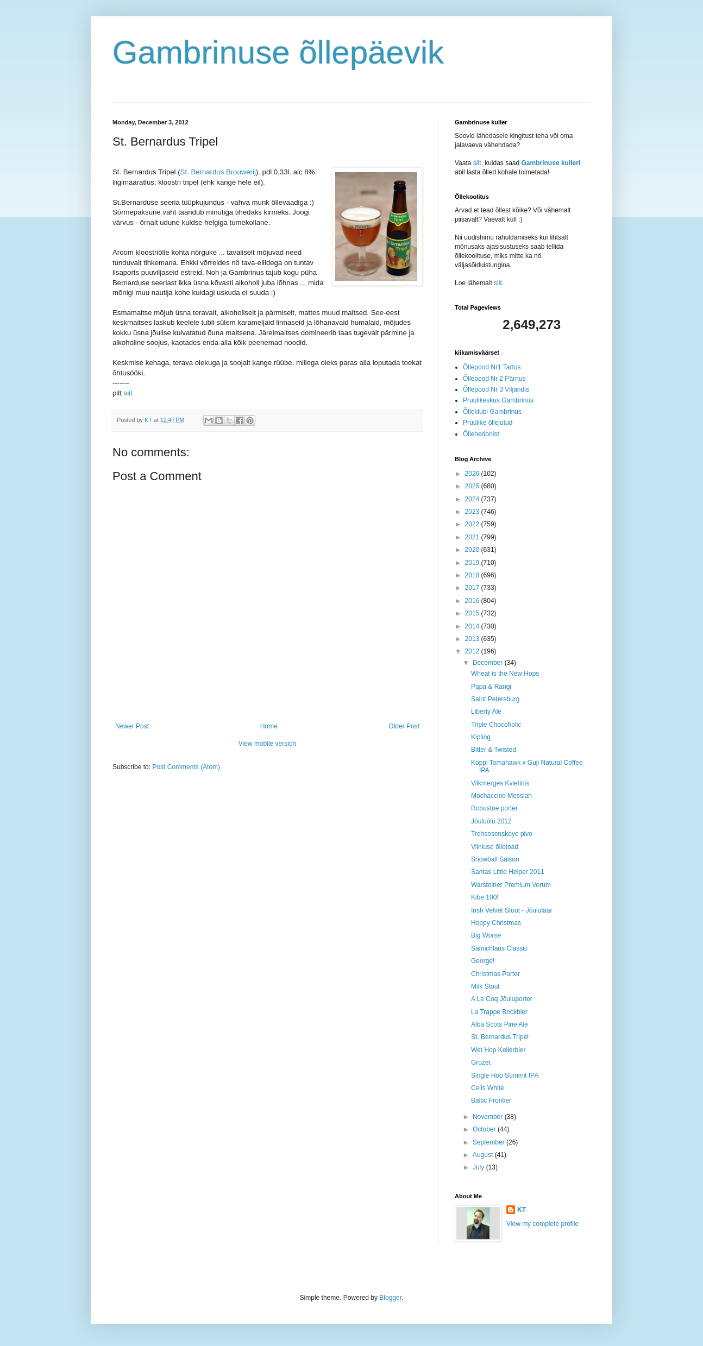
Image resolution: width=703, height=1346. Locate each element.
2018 (473, 575)
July (479, 1167)
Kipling (481, 737)
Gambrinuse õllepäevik (278, 52)
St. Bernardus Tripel (500, 1037)
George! (482, 961)
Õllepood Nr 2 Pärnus (494, 378)
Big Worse (486, 935)
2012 (473, 651)
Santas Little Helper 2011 (507, 872)
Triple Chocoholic (496, 724)
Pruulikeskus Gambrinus (498, 400)
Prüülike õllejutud (487, 422)
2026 (473, 473)
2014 (473, 626)
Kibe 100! (485, 897)
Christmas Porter (495, 974)
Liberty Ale (486, 711)
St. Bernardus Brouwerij (218, 172)
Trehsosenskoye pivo (501, 834)
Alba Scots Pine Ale (499, 1024)
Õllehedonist (481, 434)
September (489, 1142)
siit (128, 393)
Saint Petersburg (495, 699)
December (489, 662)
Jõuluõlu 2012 (491, 821)
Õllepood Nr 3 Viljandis (496, 389)
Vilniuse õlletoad (494, 847)
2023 (473, 511)
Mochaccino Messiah (501, 796)
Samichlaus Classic (499, 948)
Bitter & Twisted (493, 749)
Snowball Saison (495, 859)
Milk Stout (485, 986)
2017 (473, 588)
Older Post (403, 726)
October (485, 1129)
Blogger (390, 1297)
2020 (473, 550)
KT (521, 1209)
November (489, 1117)
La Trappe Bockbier (499, 1012)
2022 (473, 524)
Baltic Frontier (491, 1100)
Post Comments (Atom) (186, 767)
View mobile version (267, 743)
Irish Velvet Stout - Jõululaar (511, 910)
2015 (473, 613)
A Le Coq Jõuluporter (501, 999)
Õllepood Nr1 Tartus (492, 367)
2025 (473, 486)
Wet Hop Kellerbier (498, 1050)
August (484, 1155)
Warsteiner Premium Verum (511, 885)
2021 (473, 537)
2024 (473, 499)
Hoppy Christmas (496, 923)
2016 (473, 601)
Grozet (481, 1062)
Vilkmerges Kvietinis (500, 783)
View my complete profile (542, 1224)
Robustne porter (494, 808)
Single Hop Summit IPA (505, 1075)
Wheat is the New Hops (505, 673)
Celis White (487, 1088)
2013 (473, 639)
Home (269, 726)
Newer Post (132, 726)
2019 (473, 563)
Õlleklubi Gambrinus (492, 412)
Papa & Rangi (491, 686)
